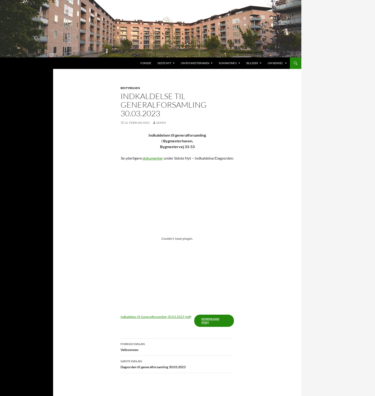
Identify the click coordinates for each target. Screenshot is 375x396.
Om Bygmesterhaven (195, 63)
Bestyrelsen (130, 88)
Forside (145, 63)
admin (161, 122)
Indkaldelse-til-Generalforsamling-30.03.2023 (152, 317)
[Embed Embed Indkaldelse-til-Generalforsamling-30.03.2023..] (177, 238)
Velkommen (177, 346)
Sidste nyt (164, 63)
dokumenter (153, 158)
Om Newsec (275, 63)
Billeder (252, 63)
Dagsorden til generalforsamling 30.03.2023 (177, 363)
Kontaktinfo (228, 63)
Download (210, 319)
